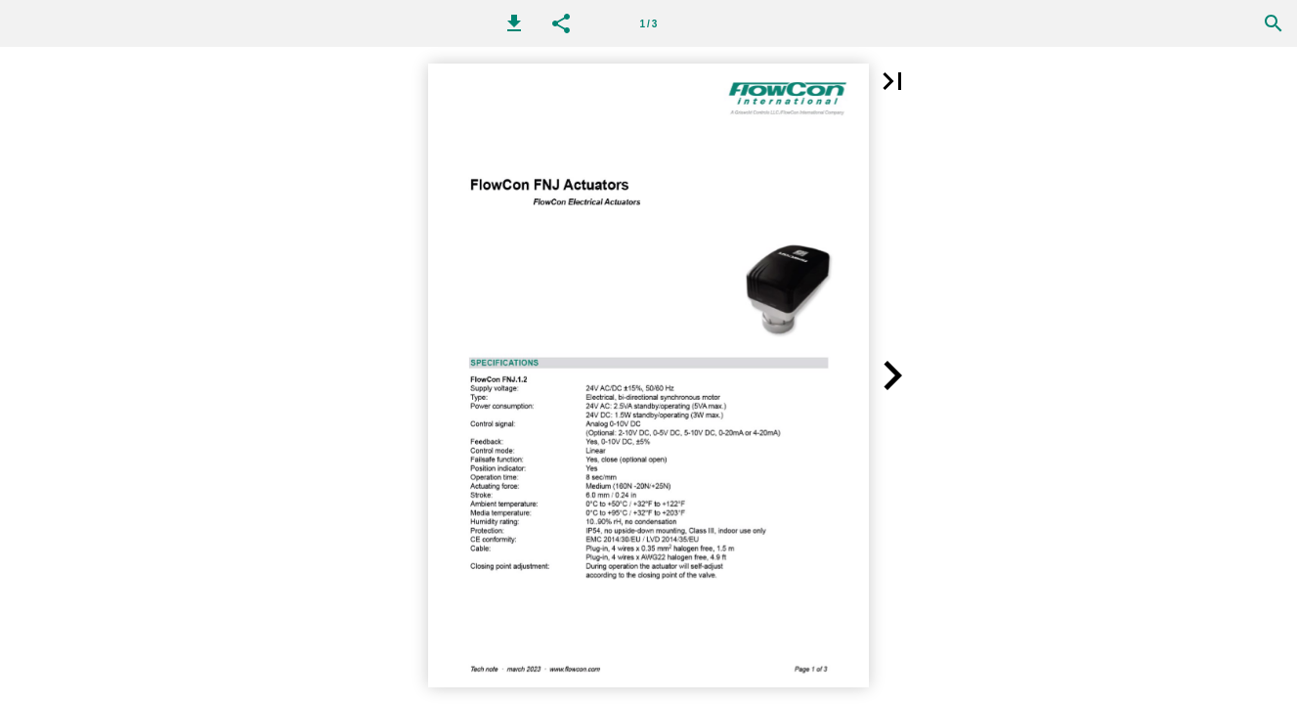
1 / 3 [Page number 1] (649, 24)
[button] (514, 23)
